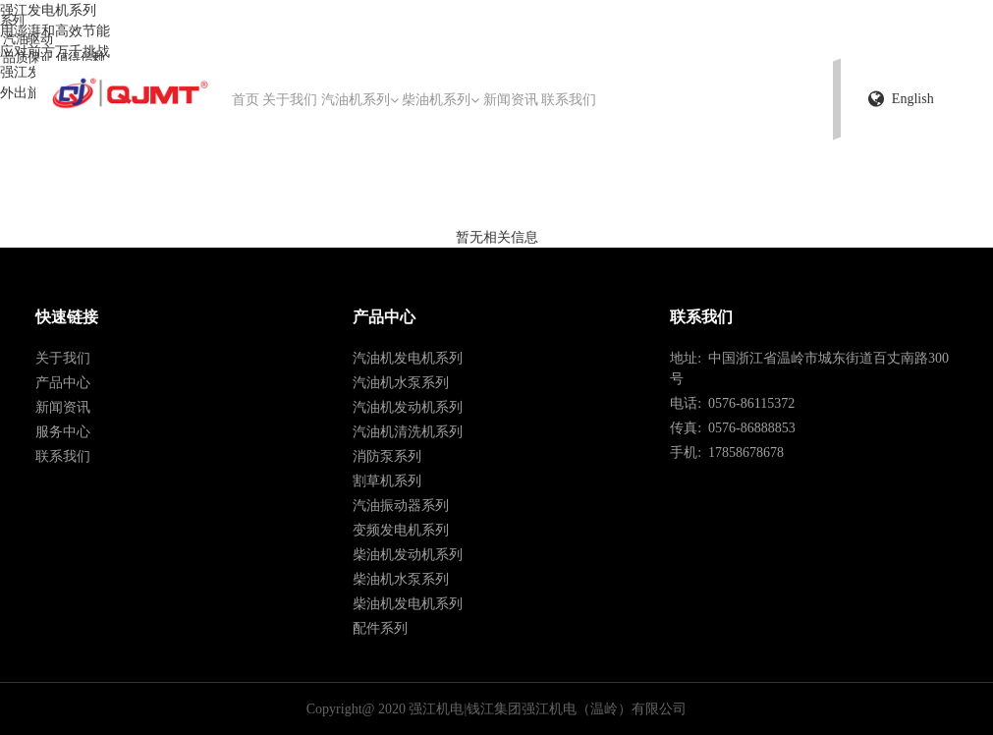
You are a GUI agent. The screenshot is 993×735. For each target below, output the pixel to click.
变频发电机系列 (401, 530)
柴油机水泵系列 (401, 579)
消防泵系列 (387, 456)
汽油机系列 (360, 99)
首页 (245, 99)
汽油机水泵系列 (401, 382)
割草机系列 (387, 481)
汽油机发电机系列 (408, 358)
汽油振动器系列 (401, 505)
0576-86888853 (748, 428)
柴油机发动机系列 (408, 554)
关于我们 (289, 99)
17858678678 (742, 452)
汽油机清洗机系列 (408, 431)
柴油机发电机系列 (408, 603)
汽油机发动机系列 (408, 407)
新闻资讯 (510, 99)
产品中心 (62, 382)
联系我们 (568, 99)
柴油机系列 (440, 99)
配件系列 (380, 628)
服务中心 (62, 431)
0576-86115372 (748, 403)
